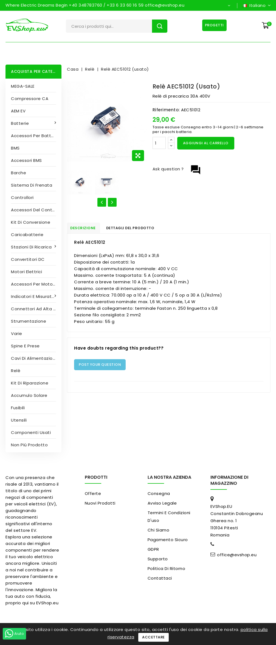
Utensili (19, 420)
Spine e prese (25, 346)
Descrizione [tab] (87, 228)
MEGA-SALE (23, 86)
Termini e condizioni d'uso (169, 516)
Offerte (93, 493)
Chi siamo (159, 530)
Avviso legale (162, 503)
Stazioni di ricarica (32, 247)
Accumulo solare (29, 395)
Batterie (20, 123)
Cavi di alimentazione (34, 358)
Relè (15, 370)
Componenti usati (31, 432)
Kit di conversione (30, 222)
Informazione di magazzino (229, 480)
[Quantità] (159, 143)
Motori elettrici (26, 272)
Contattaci (160, 578)
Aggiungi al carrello (206, 143)
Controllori (22, 197)
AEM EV (18, 111)
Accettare (153, 637)
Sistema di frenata (31, 185)
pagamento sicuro (168, 539)
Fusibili (18, 408)
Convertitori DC (28, 259)
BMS (15, 148)
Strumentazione (28, 321)
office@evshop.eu (237, 555)
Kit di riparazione (29, 383)
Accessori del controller (36, 210)
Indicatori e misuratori (34, 296)
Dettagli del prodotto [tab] (139, 228)
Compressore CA (29, 98)
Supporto (158, 559)
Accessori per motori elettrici (36, 284)
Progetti (213, 25)
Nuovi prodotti (100, 503)
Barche (18, 173)
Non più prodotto (29, 445)
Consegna (159, 493)
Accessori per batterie (35, 136)
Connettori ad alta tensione (36, 309)
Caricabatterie (27, 234)
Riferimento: (166, 110)
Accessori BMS (26, 160)
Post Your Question (100, 366)
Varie (16, 333)
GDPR (153, 549)
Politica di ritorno (166, 568)
